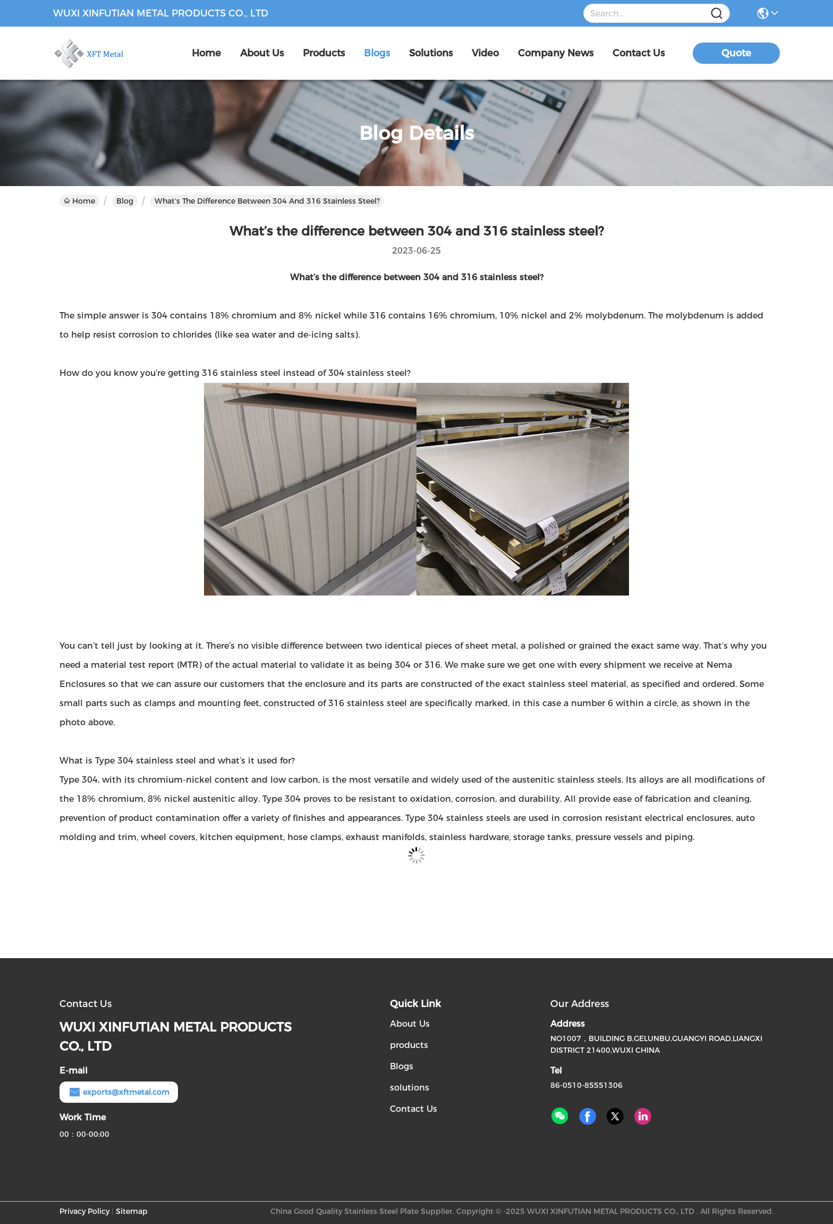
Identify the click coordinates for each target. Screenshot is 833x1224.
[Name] (716, 13)
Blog (124, 201)
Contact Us (413, 1109)
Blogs (401, 1066)
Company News (555, 53)
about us (262, 53)
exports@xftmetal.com (118, 1092)
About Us (410, 1024)
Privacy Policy (84, 1211)
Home (206, 53)
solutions (431, 53)
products (324, 53)
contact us (639, 53)
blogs (377, 53)
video (485, 53)
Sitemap (132, 1211)
